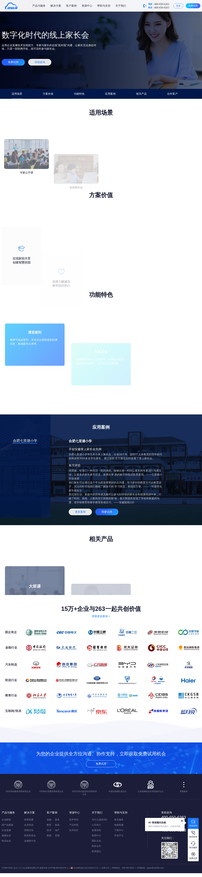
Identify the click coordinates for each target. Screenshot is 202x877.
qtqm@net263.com (155, 868)
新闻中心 (96, 835)
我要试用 (106, 511)
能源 (49, 835)
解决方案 (55, 5)
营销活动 (28, 830)
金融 (49, 819)
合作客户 (172, 93)
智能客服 (119, 825)
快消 (49, 830)
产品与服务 (39, 5)
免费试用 (193, 5)
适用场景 (17, 93)
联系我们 (96, 851)
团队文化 (96, 840)
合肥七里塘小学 (25, 441)
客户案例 (71, 5)
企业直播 (6, 830)
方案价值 (48, 93)
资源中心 (87, 5)
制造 (57, 825)
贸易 (57, 835)
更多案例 (80, 511)
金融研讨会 (30, 840)
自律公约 (105, 868)
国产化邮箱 (7, 825)
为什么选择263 (99, 819)
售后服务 (119, 819)
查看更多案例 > (101, 616)
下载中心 (119, 830)
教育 (49, 825)
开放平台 (119, 835)
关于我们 (120, 5)
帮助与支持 (103, 5)
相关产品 (141, 93)
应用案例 (110, 93)
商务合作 (96, 846)
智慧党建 (28, 819)
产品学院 (73, 825)
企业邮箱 (6, 819)
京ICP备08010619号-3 (58, 868)
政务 (57, 819)
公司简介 (96, 825)
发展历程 (96, 830)
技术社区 (73, 830)
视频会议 (6, 835)
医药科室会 (30, 835)
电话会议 (6, 840)
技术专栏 (73, 819)
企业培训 (28, 825)
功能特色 (79, 93)
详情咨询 (39, 62)
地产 (57, 830)
